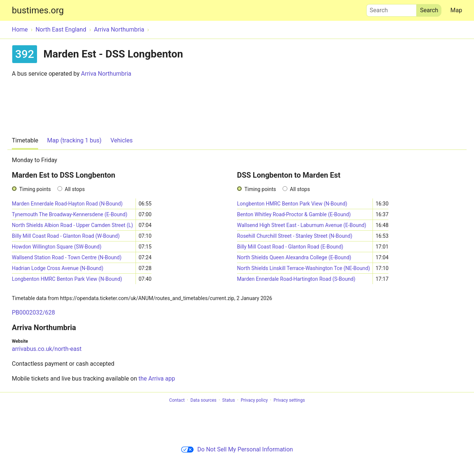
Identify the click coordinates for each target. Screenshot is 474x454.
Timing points (35, 189)
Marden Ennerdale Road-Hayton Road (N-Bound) (67, 204)
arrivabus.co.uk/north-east (46, 348)
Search (391, 8)
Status (228, 400)
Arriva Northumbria (106, 73)
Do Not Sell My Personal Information (237, 449)
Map (456, 10)
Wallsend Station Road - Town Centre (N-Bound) (66, 257)
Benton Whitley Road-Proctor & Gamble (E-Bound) (294, 214)
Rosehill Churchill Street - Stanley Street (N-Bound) (294, 236)
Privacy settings (289, 400)
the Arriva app (156, 378)
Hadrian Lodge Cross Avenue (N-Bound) (57, 268)
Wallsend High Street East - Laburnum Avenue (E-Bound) (301, 225)
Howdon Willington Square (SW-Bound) (56, 247)
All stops (75, 189)
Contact (177, 400)
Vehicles (121, 140)
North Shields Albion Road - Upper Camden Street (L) (72, 225)
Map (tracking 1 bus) (74, 140)
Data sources (203, 400)
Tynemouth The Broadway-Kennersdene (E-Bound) (69, 214)
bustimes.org (38, 10)
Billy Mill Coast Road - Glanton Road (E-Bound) (290, 247)
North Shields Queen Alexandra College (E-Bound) (294, 257)
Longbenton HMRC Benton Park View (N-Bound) (67, 279)
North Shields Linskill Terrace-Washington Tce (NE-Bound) (303, 268)
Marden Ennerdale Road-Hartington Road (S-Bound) (296, 279)
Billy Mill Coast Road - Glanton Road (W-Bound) (66, 236)
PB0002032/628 (33, 312)
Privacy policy (254, 400)
